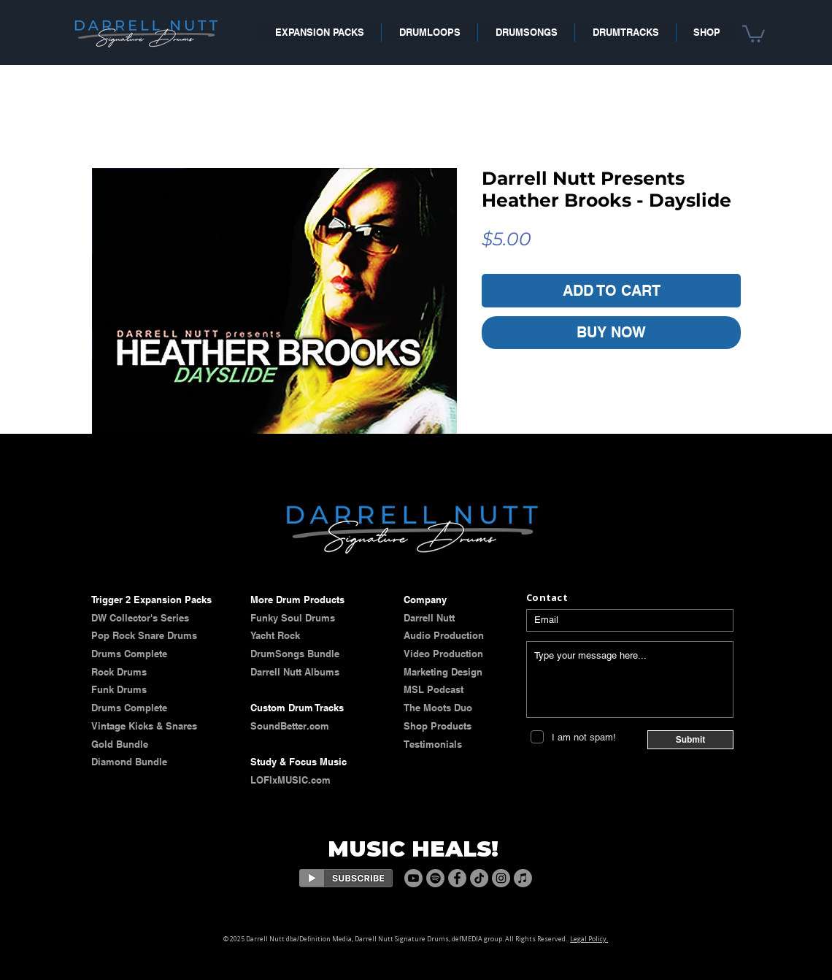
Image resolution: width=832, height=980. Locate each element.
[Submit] (690, 739)
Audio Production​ (444, 635)
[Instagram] (501, 878)
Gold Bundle (119, 744)
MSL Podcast (433, 689)
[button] (753, 32)
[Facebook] (457, 878)
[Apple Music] (523, 878)
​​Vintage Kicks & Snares (144, 726)
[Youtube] (413, 878)
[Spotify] (435, 878)
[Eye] (346, 878)
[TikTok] (479, 878)
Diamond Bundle (129, 761)
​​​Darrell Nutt (429, 618)
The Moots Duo (438, 707)
